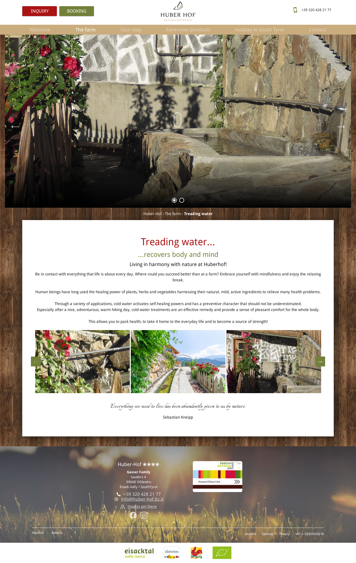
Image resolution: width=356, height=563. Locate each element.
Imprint (250, 534)
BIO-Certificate (222, 552)
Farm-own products (188, 30)
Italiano (56, 533)
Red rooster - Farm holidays (196, 552)
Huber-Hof (152, 213)
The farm (85, 30)
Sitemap (268, 534)
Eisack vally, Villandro (139, 552)
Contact (317, 30)
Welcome (40, 30)
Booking (76, 11)
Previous (15, 126)
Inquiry (39, 11)
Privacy (284, 534)
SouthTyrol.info (172, 552)
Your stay (131, 30)
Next (341, 126)
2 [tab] (182, 201)
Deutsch (38, 533)
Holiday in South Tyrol (259, 30)
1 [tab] (174, 201)
